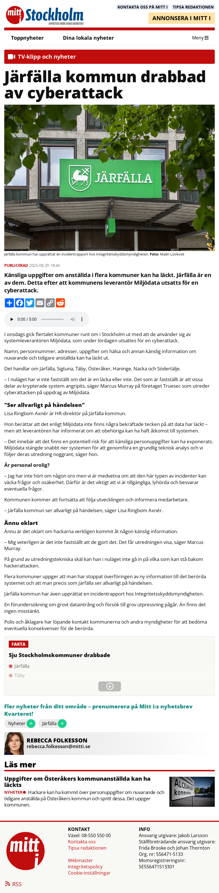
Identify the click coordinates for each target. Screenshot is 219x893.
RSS (13, 884)
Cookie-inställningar (89, 873)
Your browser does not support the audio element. (46, 319)
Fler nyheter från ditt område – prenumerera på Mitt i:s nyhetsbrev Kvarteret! (98, 710)
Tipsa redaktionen (87, 848)
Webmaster (80, 860)
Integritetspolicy (85, 867)
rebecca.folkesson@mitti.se (58, 746)
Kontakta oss (82, 842)
